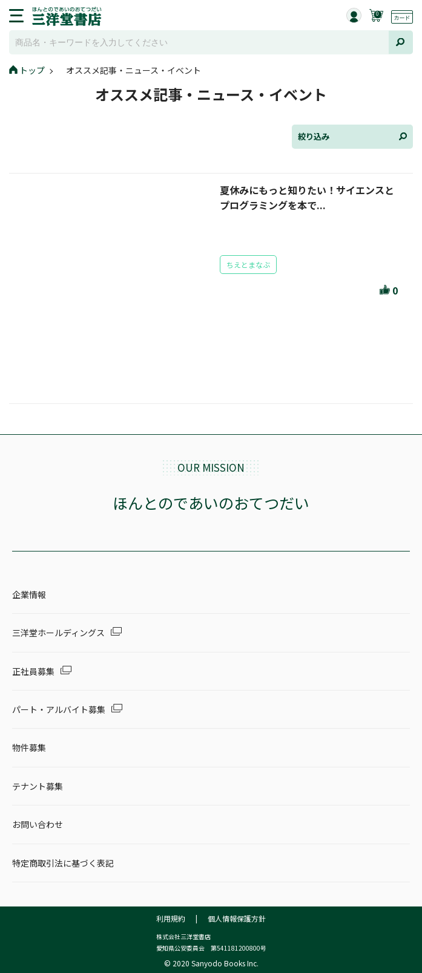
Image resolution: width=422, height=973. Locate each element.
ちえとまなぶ (248, 264)
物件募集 (29, 747)
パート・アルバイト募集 (58, 709)
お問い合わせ (37, 824)
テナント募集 (37, 786)
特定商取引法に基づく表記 (63, 863)
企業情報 (29, 594)
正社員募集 (33, 671)
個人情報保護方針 (237, 918)
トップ (27, 70)
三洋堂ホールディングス (58, 632)
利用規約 (170, 918)
